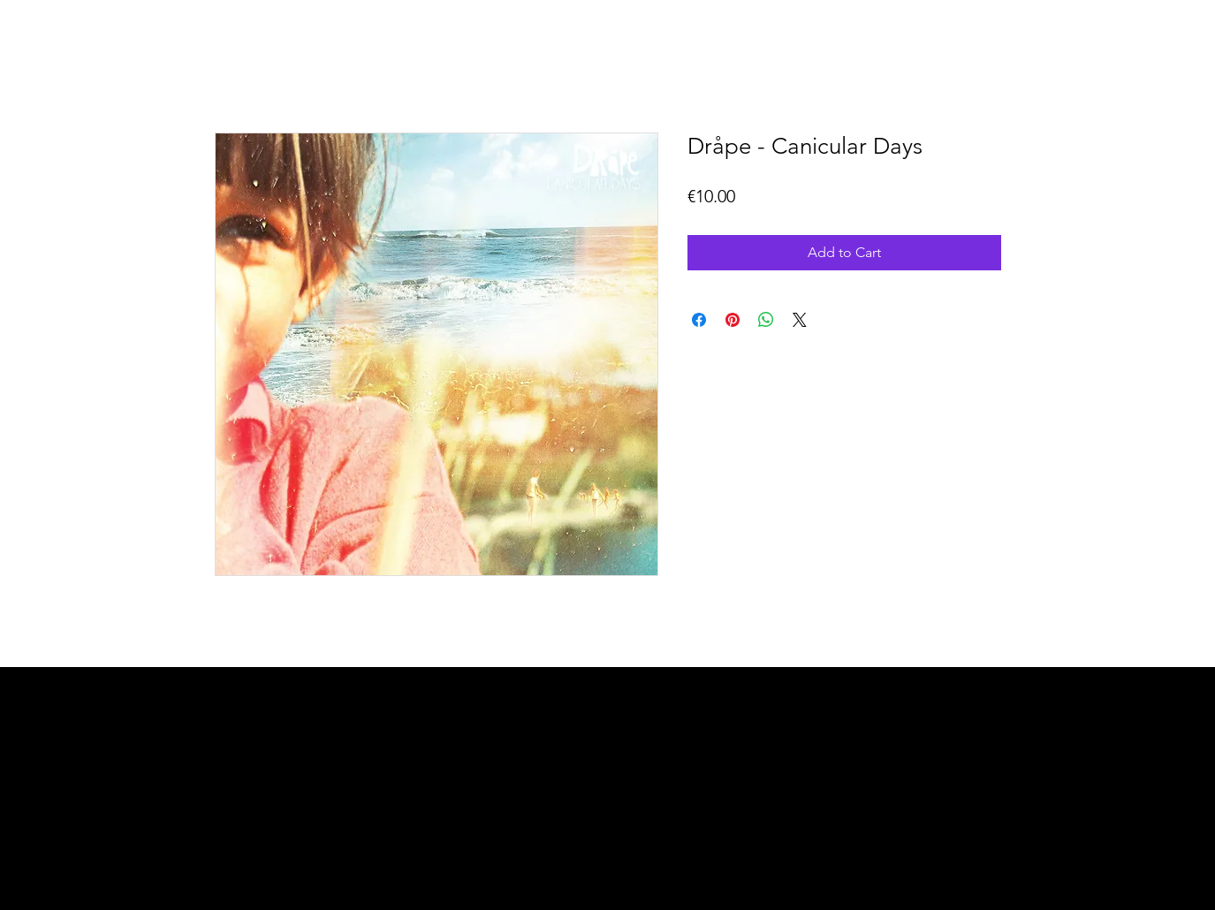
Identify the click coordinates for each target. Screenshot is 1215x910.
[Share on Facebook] (699, 319)
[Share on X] (799, 319)
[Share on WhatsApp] (766, 319)
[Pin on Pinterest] (732, 319)
